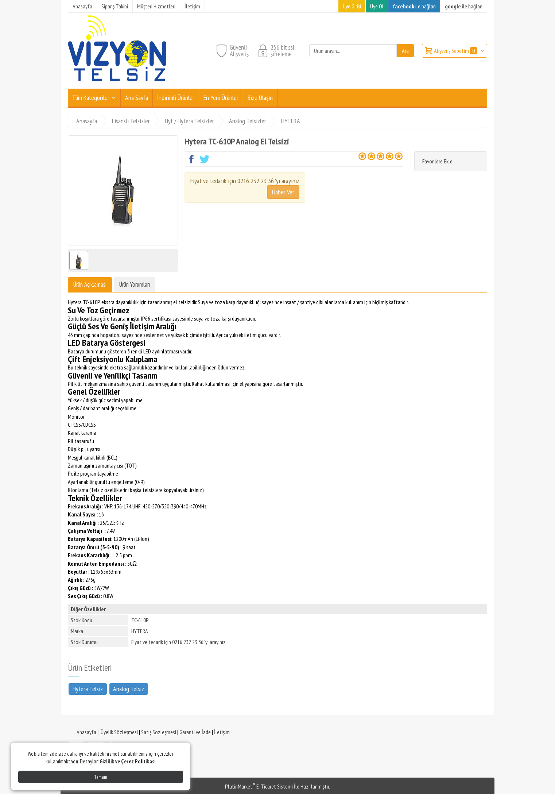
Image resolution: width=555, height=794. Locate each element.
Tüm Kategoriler (90, 97)
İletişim (222, 732)
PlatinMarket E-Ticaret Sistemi (259, 786)
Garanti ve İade (195, 732)
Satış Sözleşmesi (158, 732)
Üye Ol (377, 6)
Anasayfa (86, 732)
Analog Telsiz (128, 688)
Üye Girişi (352, 6)
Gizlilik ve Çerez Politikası (128, 761)
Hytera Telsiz (88, 688)
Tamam (100, 777)
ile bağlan (414, 6)
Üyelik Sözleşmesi (119, 732)
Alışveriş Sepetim (456, 50)
